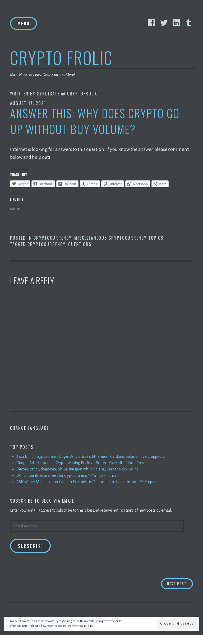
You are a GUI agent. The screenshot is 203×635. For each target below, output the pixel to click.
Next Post (180, 583)
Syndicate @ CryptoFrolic (67, 93)
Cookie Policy (86, 625)
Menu (23, 23)
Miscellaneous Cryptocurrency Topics (118, 238)
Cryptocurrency (52, 238)
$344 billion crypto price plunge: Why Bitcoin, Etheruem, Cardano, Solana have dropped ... (90, 456)
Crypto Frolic (61, 57)
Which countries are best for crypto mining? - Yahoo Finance (66, 475)
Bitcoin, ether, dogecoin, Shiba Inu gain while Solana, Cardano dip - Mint (77, 469)
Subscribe (30, 545)
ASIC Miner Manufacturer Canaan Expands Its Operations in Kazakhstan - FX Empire (86, 482)
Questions (79, 244)
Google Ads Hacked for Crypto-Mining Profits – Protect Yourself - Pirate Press (80, 463)
